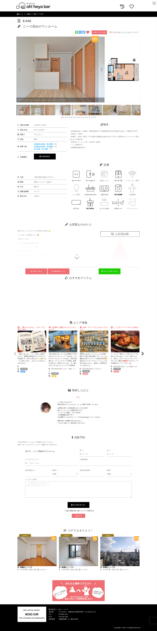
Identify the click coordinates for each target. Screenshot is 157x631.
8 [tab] (83, 379)
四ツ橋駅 (45, 149)
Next (142, 352)
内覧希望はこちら (58, 271)
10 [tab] (90, 379)
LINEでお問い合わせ (110, 271)
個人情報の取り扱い (78, 505)
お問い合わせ (36, 271)
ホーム (20, 14)
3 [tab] (67, 379)
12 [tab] (96, 379)
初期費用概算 (45, 156)
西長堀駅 (50, 146)
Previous (15, 352)
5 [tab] (74, 379)
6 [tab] (77, 379)
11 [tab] (93, 379)
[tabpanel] (31, 349)
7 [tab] (80, 379)
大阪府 (28, 14)
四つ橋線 (37, 149)
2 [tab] (64, 379)
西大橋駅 (50, 144)
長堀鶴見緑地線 (39, 144)
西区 (35, 14)
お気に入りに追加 (99, 32)
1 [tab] (60, 379)
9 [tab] (87, 379)
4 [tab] (70, 379)
